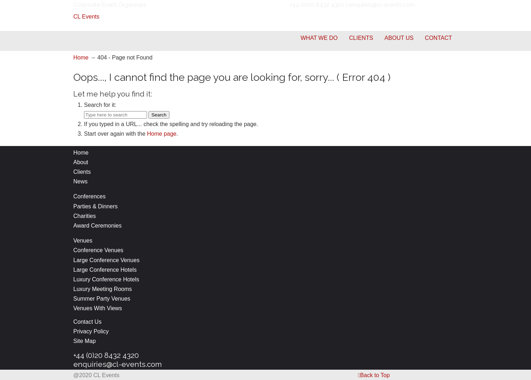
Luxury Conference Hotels (106, 279)
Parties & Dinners (95, 206)
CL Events (86, 17)
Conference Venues (98, 250)
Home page (162, 134)
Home (81, 57)
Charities (84, 216)
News (80, 181)
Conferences (89, 196)
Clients (82, 172)
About (80, 162)
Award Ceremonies (98, 226)
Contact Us (87, 322)
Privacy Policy (91, 331)
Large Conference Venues (106, 260)
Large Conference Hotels (105, 270)
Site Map (84, 341)
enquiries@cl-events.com (117, 364)
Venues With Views (97, 308)
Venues (82, 241)
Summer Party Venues (101, 299)
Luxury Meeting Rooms (102, 289)
